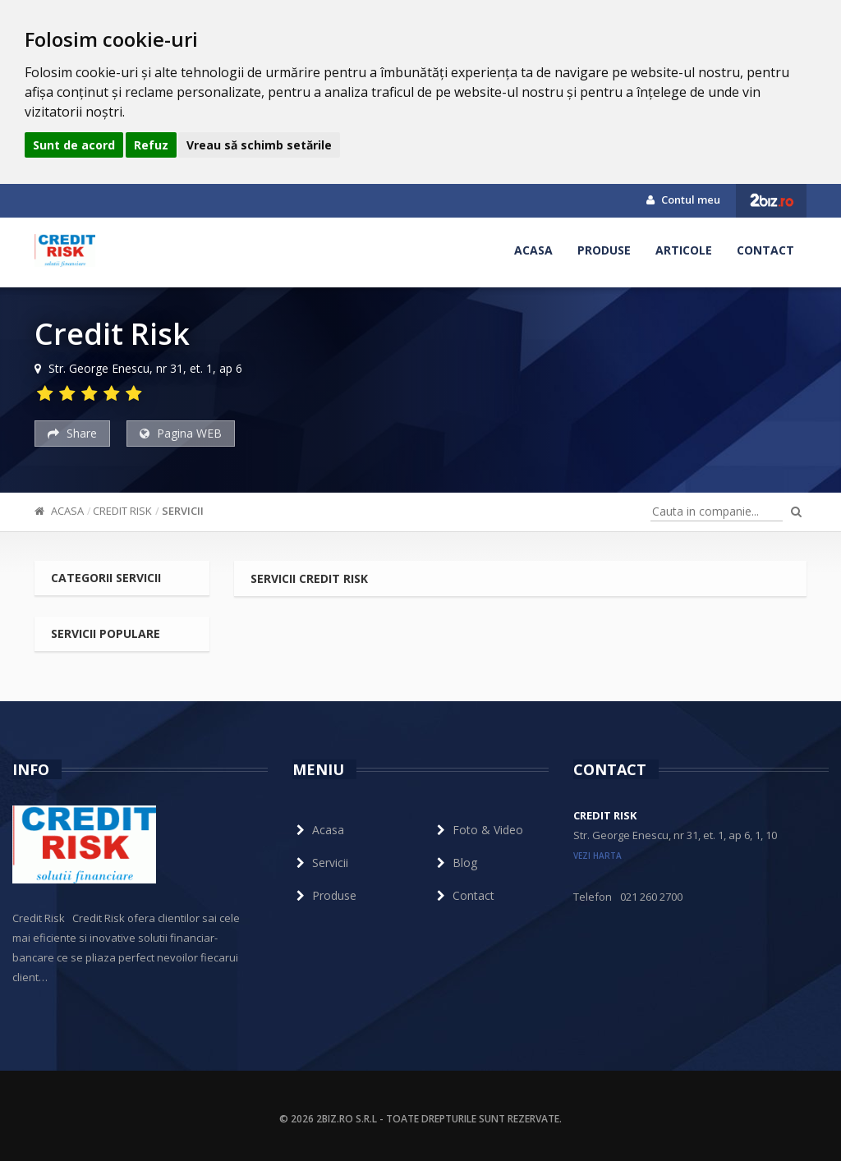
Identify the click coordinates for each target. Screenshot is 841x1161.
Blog (455, 862)
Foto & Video (478, 829)
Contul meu (683, 199)
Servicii (183, 510)
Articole (683, 250)
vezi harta (597, 855)
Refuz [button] (151, 145)
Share (72, 433)
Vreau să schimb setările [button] (259, 145)
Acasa (533, 250)
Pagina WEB (181, 433)
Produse (604, 250)
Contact (765, 250)
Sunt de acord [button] (74, 145)
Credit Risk (122, 510)
